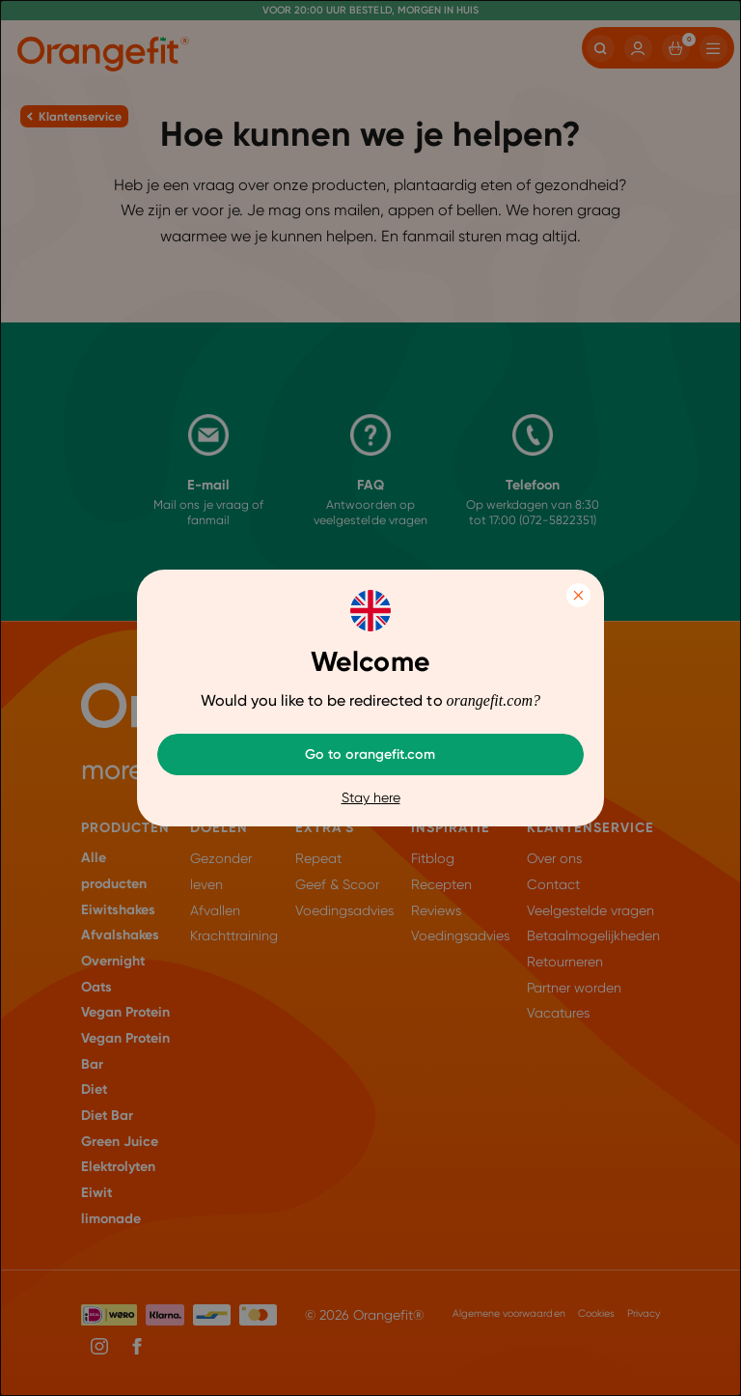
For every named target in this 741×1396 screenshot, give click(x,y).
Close (578, 595)
